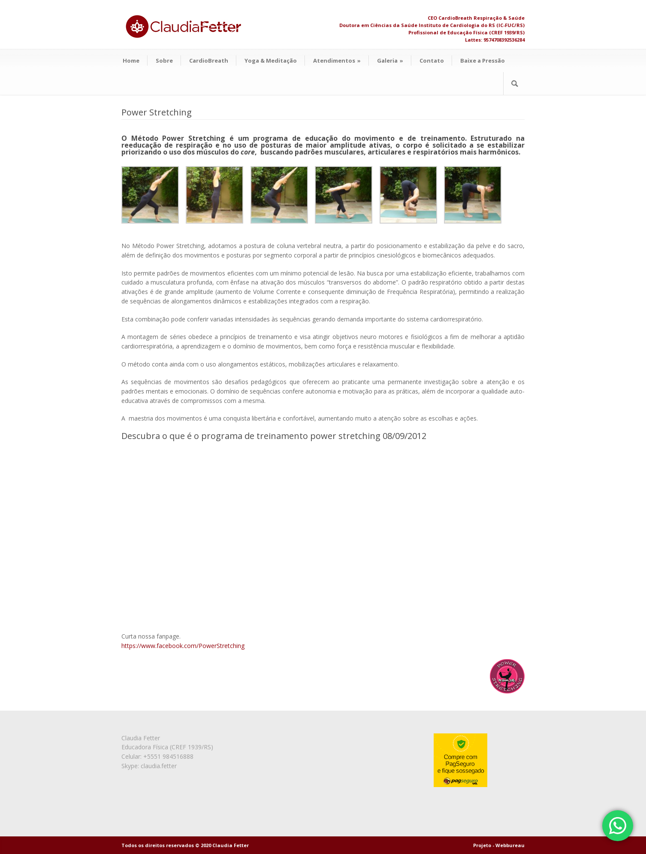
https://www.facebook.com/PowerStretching (183, 646)
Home (131, 60)
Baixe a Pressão (482, 60)
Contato (432, 60)
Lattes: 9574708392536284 (495, 39)
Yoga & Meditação (271, 60)
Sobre (164, 60)
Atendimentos (337, 60)
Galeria (390, 60)
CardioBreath (208, 60)
